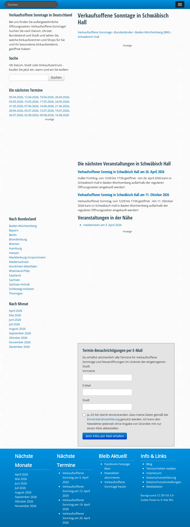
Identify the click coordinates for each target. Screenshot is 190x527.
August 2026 (17, 329)
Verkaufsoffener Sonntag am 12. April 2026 (76, 491)
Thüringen (16, 293)
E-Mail (86, 385)
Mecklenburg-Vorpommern (27, 257)
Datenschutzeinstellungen (163, 482)
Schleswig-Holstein (21, 289)
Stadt (86, 400)
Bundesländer (123, 32)
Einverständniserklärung (103, 419)
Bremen (14, 244)
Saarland (15, 275)
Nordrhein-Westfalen (23, 266)
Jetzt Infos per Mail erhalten (104, 436)
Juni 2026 (15, 320)
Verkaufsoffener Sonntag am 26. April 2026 (76, 518)
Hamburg (15, 248)
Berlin (13, 235)
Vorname (88, 371)
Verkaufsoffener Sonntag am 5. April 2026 (75, 477)
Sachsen (14, 280)
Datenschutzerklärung (161, 477)
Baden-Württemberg (23, 226)
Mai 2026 (15, 315)
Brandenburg (18, 239)
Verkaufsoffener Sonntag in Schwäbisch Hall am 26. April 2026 (121, 171)
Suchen (56, 77)
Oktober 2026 (18, 338)
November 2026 (19, 342)
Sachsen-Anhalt (19, 284)
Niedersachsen (19, 262)
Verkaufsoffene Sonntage (95, 32)
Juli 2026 (14, 324)
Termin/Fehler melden (161, 468)
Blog (149, 464)
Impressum (154, 473)
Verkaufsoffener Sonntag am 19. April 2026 (76, 504)
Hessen (14, 253)
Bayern (13, 230)
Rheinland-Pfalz (19, 271)
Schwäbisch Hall (88, 37)
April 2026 (15, 311)
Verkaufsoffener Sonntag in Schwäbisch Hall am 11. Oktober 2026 (123, 194)
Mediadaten (154, 486)
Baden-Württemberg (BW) (152, 32)
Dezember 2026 (19, 347)
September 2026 (20, 333)
